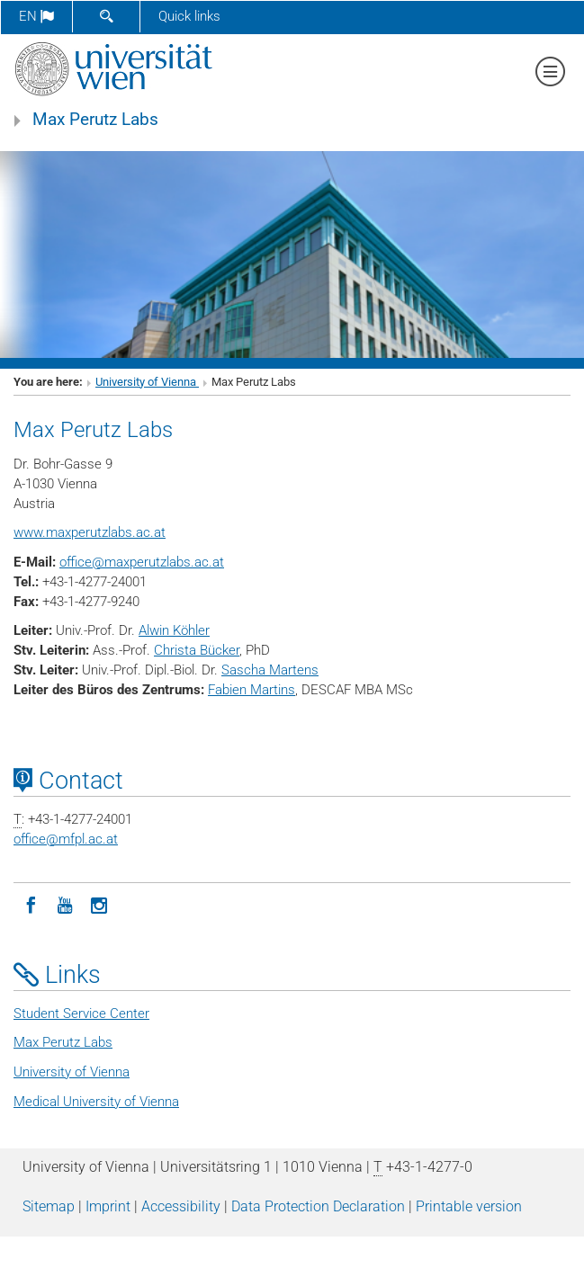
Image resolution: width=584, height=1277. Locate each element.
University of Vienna (147, 381)
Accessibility (180, 1206)
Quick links (189, 16)
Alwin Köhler (174, 630)
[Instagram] (99, 904)
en (36, 16)
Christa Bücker (196, 650)
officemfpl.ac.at (65, 839)
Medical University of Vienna (96, 1102)
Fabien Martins (251, 690)
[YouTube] (65, 904)
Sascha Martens (270, 670)
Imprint (107, 1206)
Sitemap (48, 1206)
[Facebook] (30, 904)
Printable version (469, 1206)
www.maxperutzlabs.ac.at (89, 532)
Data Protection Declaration (318, 1206)
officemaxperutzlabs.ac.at (141, 562)
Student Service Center (81, 1013)
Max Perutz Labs (95, 119)
